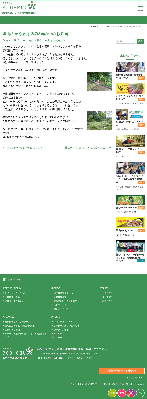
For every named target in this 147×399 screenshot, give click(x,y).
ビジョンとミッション (15, 293)
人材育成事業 (60, 297)
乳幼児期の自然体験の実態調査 (20, 325)
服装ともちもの (61, 309)
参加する (55, 288)
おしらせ (55, 316)
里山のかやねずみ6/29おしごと (22, 147)
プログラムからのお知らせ (66, 325)
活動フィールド (61, 305)
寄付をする (107, 297)
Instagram (58, 333)
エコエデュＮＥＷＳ (63, 322)
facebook (58, 338)
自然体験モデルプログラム (17, 322)
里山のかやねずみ (56, 40)
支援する (104, 288)
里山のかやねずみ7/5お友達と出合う (88, 147)
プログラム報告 (33, 40)
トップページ (14, 279)
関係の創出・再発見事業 (65, 301)
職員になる (107, 301)
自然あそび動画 (12, 330)
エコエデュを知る (11, 288)
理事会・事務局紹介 (14, 301)
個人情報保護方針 (137, 377)
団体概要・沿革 (12, 297)
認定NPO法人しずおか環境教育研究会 (104, 384)
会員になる (107, 293)
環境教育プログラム (63, 293)
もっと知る (8, 316)
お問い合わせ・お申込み (121, 370)
